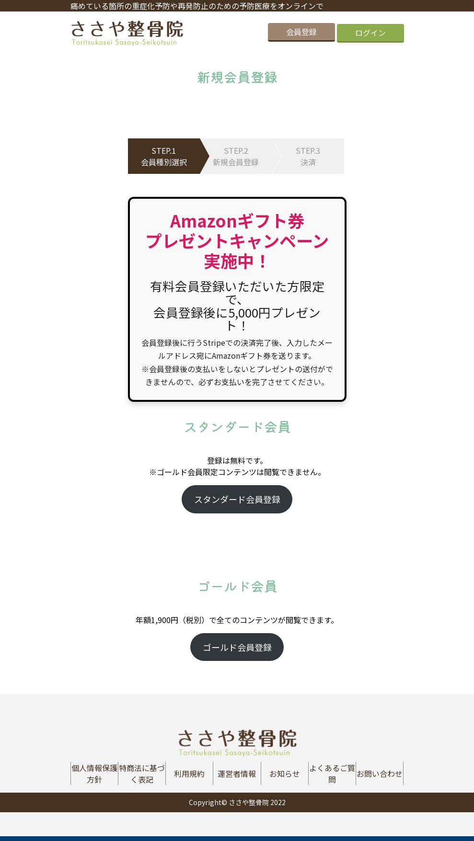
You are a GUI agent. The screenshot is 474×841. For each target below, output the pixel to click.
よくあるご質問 (332, 773)
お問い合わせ (380, 773)
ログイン (370, 32)
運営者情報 (237, 773)
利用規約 (189, 773)
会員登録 (301, 32)
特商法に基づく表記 (142, 773)
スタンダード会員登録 (237, 499)
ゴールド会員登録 (237, 647)
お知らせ (284, 773)
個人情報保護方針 (94, 773)
